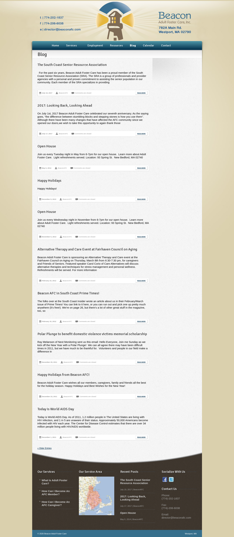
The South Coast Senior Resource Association (72, 65)
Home (55, 45)
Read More (141, 93)
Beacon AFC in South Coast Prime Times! (68, 293)
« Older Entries (44, 448)
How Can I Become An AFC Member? (56, 493)
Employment (95, 45)
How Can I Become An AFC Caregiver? (56, 503)
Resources (116, 45)
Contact (166, 45)
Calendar (148, 45)
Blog (133, 45)
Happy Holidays (49, 180)
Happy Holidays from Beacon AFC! (63, 374)
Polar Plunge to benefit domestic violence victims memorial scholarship (92, 334)
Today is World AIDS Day (55, 409)
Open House (46, 146)
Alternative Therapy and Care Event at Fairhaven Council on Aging (87, 249)
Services (71, 46)
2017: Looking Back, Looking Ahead (64, 105)
